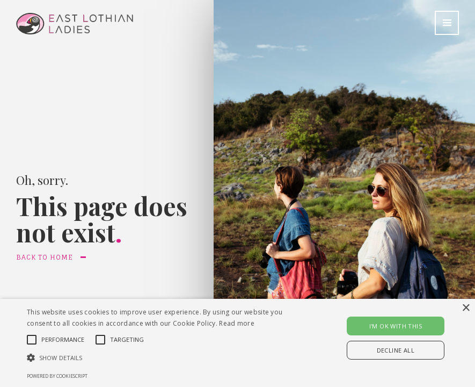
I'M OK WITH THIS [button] (395, 326)
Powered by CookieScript (57, 375)
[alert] (237, 343)
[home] (66, 17)
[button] (447, 23)
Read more (236, 323)
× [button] (466, 308)
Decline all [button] (395, 350)
